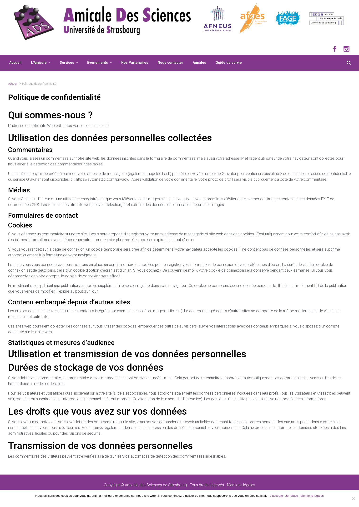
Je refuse (291, 495)
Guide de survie (229, 63)
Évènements (97, 63)
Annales (199, 63)
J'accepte (276, 495)
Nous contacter (170, 63)
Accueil (15, 63)
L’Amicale (39, 63)
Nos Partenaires (134, 63)
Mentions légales (241, 485)
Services (67, 63)
